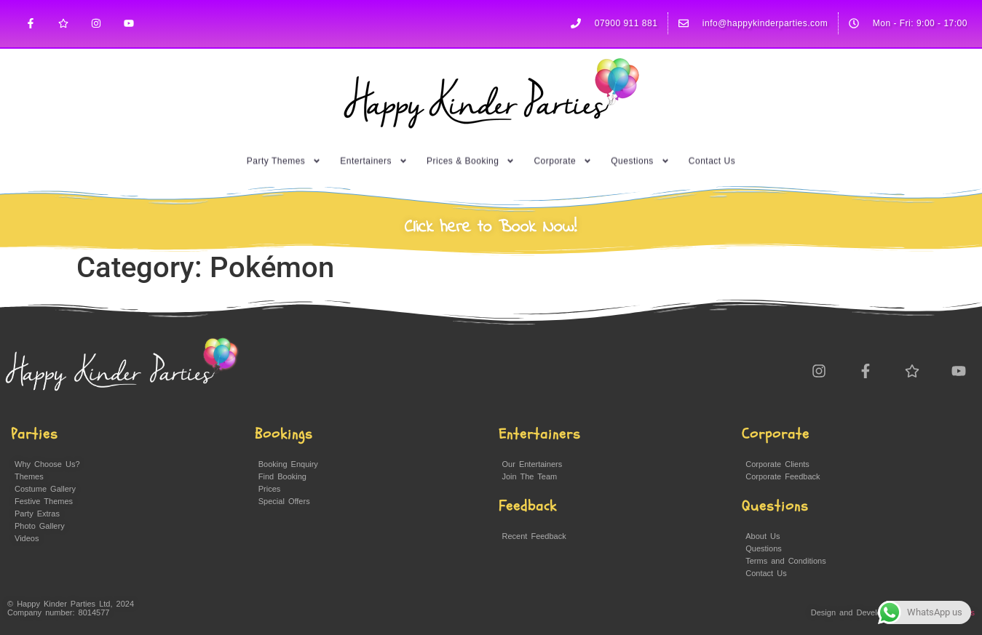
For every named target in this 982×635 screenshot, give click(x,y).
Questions (640, 155)
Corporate (563, 155)
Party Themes (284, 155)
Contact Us (712, 155)
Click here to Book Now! (491, 227)
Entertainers (374, 155)
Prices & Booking (471, 155)
